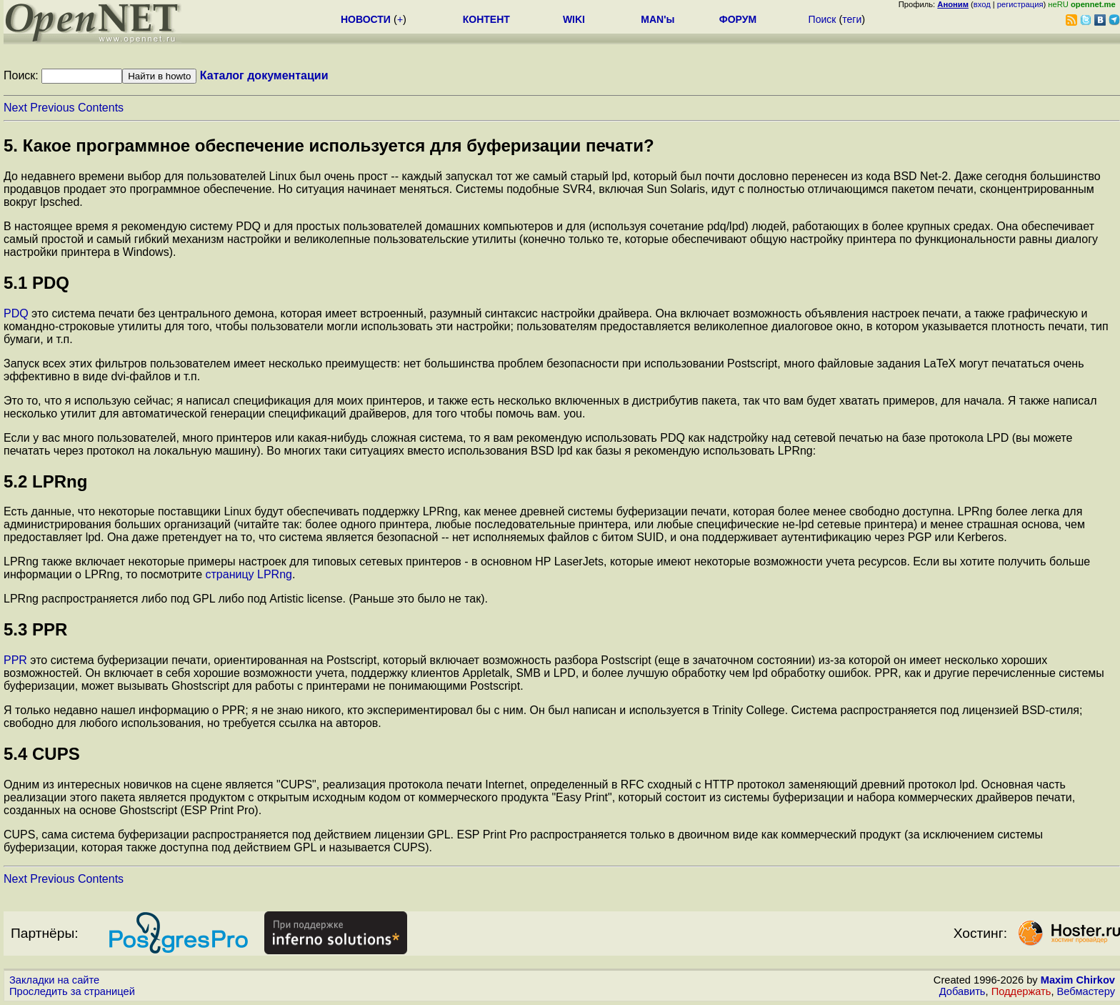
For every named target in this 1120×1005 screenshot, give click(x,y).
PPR (15, 660)
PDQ (16, 313)
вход (982, 4)
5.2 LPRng (45, 481)
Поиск (822, 19)
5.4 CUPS (42, 753)
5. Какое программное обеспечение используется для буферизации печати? (329, 145)
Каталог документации (264, 75)
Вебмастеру (1086, 991)
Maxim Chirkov (1078, 980)
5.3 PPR (35, 629)
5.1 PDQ (36, 282)
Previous (52, 108)
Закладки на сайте (54, 980)
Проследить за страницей (72, 991)
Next (15, 108)
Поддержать (1021, 991)
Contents (101, 108)
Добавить (962, 991)
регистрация (1020, 4)
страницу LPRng (249, 574)
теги (851, 19)
